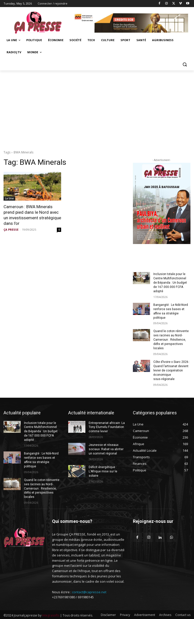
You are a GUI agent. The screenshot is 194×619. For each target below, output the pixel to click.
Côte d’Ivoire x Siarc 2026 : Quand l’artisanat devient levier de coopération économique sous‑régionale (171, 370)
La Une (9, 198)
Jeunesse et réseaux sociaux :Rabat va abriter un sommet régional (106, 449)
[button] (184, 64)
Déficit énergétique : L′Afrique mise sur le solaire (103, 471)
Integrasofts (50, 614)
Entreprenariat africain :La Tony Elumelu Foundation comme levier (107, 426)
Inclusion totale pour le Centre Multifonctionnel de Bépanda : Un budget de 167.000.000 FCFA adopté (169, 282)
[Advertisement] (97, 108)
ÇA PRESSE (11, 229)
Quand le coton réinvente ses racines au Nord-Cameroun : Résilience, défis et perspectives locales (171, 339)
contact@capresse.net (89, 591)
